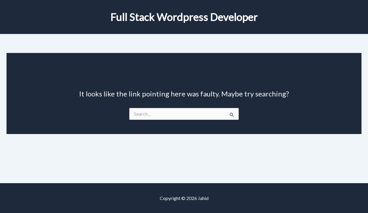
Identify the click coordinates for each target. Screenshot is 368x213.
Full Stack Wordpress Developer (184, 17)
